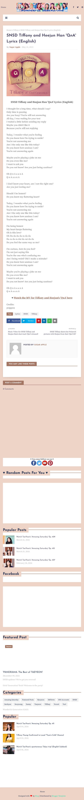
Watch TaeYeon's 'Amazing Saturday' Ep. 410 (35, 548)
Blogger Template (59, 796)
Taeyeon (38, 704)
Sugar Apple (14, 47)
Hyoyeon (40, 700)
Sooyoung (18, 704)
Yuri (64, 704)
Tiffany (16, 30)
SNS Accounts (63, 700)
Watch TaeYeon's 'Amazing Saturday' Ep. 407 (35, 560)
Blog (37, 796)
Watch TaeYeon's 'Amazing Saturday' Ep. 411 (35, 724)
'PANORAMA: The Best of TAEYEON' (23, 672)
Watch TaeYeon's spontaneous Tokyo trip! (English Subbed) (41, 747)
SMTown (51, 700)
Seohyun (7, 704)
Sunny (28, 704)
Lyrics (17, 314)
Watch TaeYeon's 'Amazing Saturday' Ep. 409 (35, 537)
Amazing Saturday (11, 700)
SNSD (26, 314)
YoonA (56, 704)
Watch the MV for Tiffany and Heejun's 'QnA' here (43, 298)
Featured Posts (28, 700)
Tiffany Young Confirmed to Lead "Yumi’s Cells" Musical (40, 735)
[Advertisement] (42, 503)
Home (9, 30)
